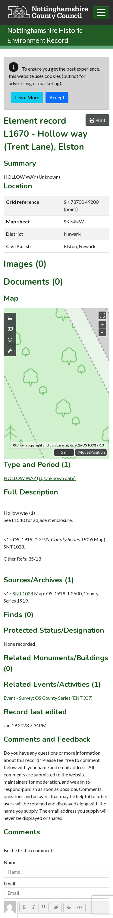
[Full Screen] (68, 907)
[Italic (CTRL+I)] (34, 907)
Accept (56, 97)
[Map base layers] (10, 329)
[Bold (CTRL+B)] (24, 907)
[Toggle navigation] (101, 12)
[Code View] (80, 907)
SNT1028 (23, 593)
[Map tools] (10, 350)
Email (9, 883)
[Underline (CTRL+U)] (44, 907)
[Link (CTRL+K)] (56, 907)
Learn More (27, 97)
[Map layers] (10, 318)
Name (10, 862)
